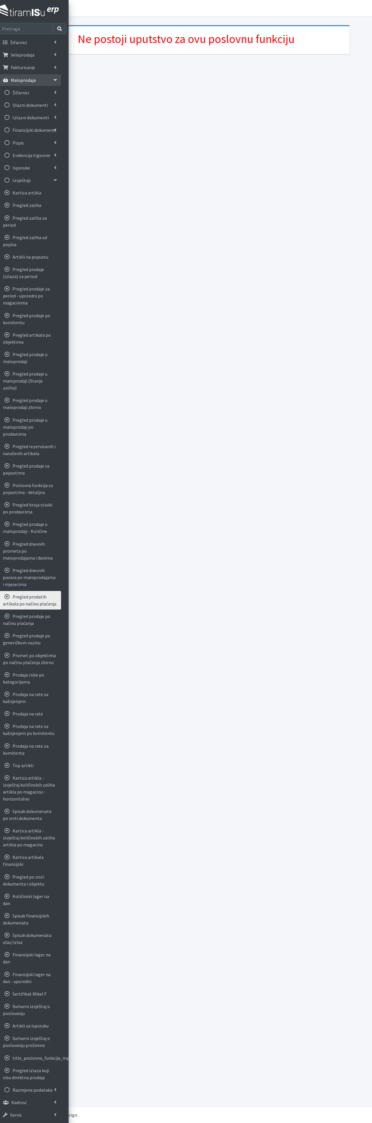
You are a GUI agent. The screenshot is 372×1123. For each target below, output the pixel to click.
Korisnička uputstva (113, 8)
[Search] (29, 28)
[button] (81, 8)
